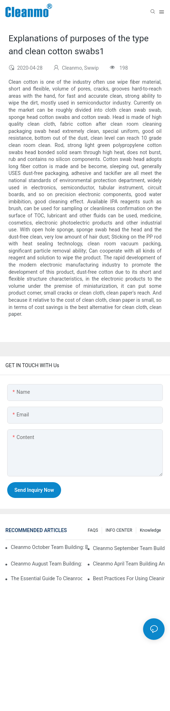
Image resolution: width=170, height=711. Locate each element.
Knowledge (150, 530)
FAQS (93, 530)
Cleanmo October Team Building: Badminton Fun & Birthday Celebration (49, 547)
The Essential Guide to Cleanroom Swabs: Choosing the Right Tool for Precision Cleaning (46, 578)
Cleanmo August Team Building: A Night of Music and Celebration (46, 564)
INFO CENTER (119, 530)
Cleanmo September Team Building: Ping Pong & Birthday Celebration (129, 548)
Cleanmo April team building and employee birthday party (129, 564)
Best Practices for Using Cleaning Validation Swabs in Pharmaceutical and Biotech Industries (129, 578)
